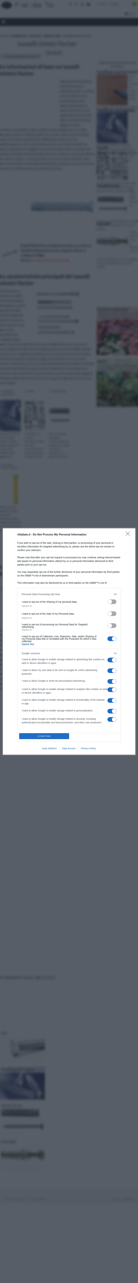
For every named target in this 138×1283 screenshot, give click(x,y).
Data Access (68, 748)
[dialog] (69, 641)
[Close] (129, 534)
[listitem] (69, 594)
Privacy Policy (88, 748)
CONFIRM (44, 736)
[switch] (111, 601)
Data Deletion (49, 748)
